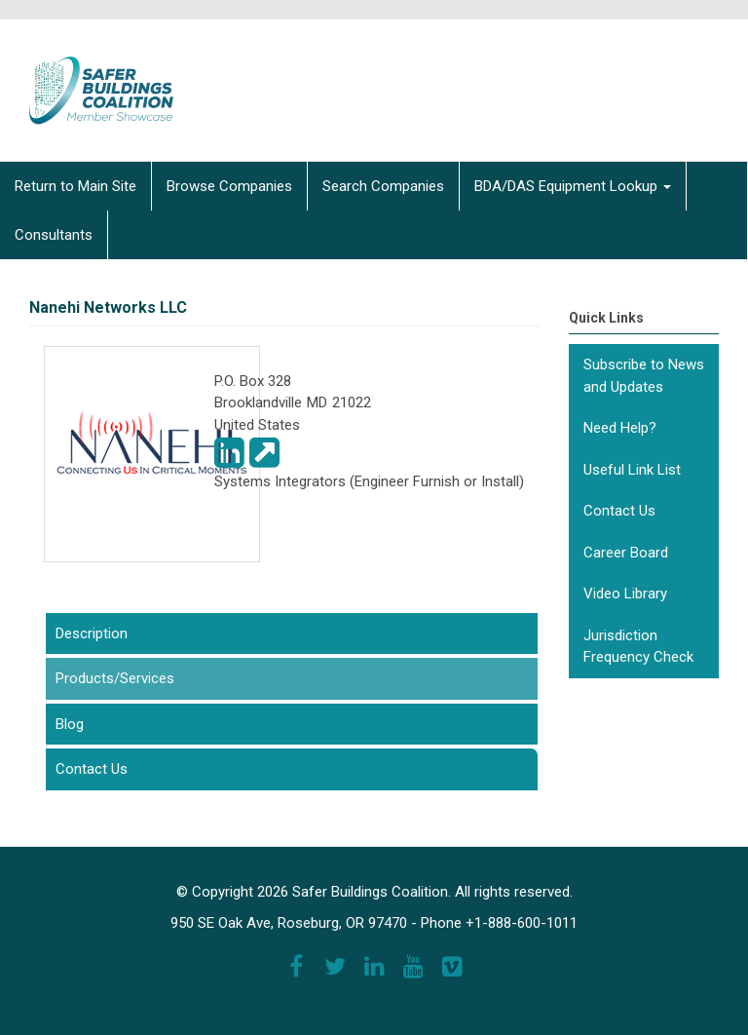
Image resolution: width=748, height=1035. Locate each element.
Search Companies (383, 186)
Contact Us (92, 769)
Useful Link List (632, 470)
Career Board (625, 552)
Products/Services (151, 677)
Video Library (625, 593)
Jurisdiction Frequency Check (638, 647)
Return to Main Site (75, 186)
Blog (70, 724)
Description (92, 633)
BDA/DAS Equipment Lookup (572, 186)
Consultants (54, 235)
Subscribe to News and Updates (643, 376)
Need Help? (619, 428)
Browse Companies (229, 186)
